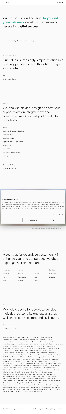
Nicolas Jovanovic (28, 378)
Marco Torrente (35, 372)
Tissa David (25, 389)
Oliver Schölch (7, 380)
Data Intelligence (8, 134)
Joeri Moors (45, 365)
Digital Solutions (8, 145)
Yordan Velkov (28, 391)
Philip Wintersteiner (55, 380)
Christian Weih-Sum (21, 352)
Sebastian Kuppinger (52, 385)
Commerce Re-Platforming (11, 165)
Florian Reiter (46, 359)
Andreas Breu (34, 340)
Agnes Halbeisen (22, 337)
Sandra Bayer (7, 385)
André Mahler (49, 342)
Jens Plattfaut (36, 365)
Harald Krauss (43, 361)
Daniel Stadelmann (29, 357)
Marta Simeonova (8, 374)
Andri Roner (40, 342)
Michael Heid (51, 374)
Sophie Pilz (16, 387)
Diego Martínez (41, 357)
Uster (4, 280)
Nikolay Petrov (51, 378)
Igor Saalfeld (53, 361)
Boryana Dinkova (8, 348)
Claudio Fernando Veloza (35, 355)
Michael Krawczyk (8, 376)
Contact (33, 409)
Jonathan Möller (55, 365)
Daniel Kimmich (17, 357)
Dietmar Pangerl (53, 357)
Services (20, 41)
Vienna (20, 280)
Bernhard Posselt (29, 346)
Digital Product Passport (10, 168)
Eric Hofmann (7, 359)
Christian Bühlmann (53, 348)
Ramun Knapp (16, 383)
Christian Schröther (45, 350)
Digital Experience (8, 138)
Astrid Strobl (7, 346)
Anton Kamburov (35, 344)
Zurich (36, 280)
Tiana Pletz (16, 389)
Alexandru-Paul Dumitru (10, 340)
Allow (54, 220)
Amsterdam (6, 270)
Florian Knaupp (35, 359)
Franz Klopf (55, 359)
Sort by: (5, 325)
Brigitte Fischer (19, 348)
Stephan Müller (46, 387)
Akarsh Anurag (34, 337)
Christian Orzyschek (31, 350)
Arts (4, 75)
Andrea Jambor (24, 340)
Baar (35, 270)
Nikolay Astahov (40, 378)
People (33, 41)
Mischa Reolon (42, 376)
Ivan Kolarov (41, 363)
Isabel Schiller (17, 363)
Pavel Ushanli (32, 380)
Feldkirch (21, 273)
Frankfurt (36, 273)
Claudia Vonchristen (19, 355)
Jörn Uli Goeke (36, 368)
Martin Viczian (41, 374)
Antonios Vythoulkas (47, 344)
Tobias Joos (34, 389)
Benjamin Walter (17, 346)
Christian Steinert (8, 352)
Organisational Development (12, 152)
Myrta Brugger (7, 378)
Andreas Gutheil (8, 342)
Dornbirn (52, 270)
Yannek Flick (19, 391)
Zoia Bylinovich (38, 391)
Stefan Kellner (35, 387)
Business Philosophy (9, 41)
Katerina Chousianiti (49, 368)
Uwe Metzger (57, 389)
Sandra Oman (17, 385)
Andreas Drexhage (46, 340)
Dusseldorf (6, 273)
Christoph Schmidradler (48, 352)
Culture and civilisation (10, 79)
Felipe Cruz (16, 359)
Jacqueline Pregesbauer (53, 363)
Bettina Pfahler (40, 346)
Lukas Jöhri (6, 372)
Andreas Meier (30, 342)
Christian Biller (41, 348)
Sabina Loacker (50, 383)
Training (5, 156)
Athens (20, 270)
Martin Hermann (30, 374)
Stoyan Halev (56, 387)
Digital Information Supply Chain (13, 141)
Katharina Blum (7, 370)
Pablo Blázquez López (20, 380)
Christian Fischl (7, 350)
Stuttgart (52, 277)
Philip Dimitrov (42, 380)
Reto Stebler (26, 383)
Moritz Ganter (52, 376)
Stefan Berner (25, 387)
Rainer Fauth (7, 383)
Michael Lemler (20, 376)
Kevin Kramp (18, 370)
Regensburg (22, 277)
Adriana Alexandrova (9, 337)
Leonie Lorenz (48, 370)
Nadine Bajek (17, 378)
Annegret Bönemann (21, 344)
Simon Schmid (7, 387)
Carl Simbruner (30, 348)
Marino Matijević (47, 372)
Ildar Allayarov (7, 363)
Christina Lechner (34, 352)
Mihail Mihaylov (31, 376)
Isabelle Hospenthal (29, 363)
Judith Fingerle (7, 368)
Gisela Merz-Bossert (19, 361)
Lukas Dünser (58, 370)
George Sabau (7, 361)
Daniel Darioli (57, 355)
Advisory (5, 127)
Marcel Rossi (25, 372)
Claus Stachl (48, 355)
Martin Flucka (19, 374)
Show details (57, 215)
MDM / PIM (6, 149)
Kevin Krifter (27, 370)
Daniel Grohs (7, 357)
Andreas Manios (19, 342)
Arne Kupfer (59, 344)
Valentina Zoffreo (8, 391)
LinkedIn (60, 409)
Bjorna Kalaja (51, 346)
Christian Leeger (19, 350)
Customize (33, 220)
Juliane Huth (27, 368)
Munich (5, 277)
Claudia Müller (7, 355)
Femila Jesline (25, 359)
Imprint (41, 409)
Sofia (35, 277)
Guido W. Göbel (32, 361)
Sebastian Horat (28, 385)
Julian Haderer (17, 368)
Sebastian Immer (39, 385)
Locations (27, 41)
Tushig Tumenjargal (45, 389)
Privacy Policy (50, 409)
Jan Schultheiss (7, 365)
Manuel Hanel (15, 372)
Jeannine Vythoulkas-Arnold (22, 365)
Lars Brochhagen (37, 370)
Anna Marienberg (8, 344)
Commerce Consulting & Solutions (13, 131)
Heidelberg (52, 273)
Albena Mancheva (46, 337)
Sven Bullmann (7, 389)
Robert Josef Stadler (37, 383)
